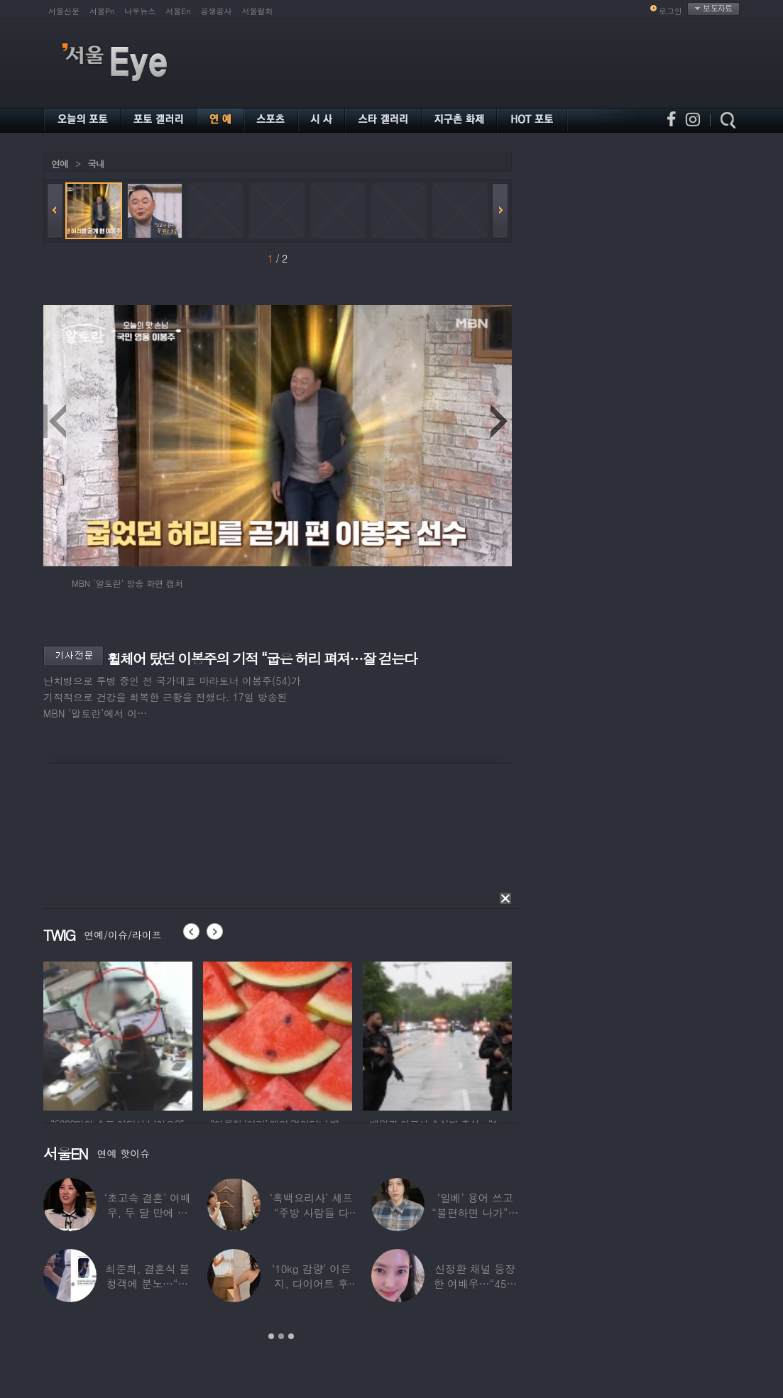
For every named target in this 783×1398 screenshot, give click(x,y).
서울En (177, 11)
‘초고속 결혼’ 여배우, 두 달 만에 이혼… (147, 1212)
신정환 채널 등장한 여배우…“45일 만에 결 (475, 1283)
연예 (59, 163)
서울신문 (64, 11)
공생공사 (216, 11)
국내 (95, 163)
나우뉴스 (139, 11)
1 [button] (271, 1336)
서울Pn (101, 11)
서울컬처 (257, 11)
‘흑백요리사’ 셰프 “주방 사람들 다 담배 (311, 1212)
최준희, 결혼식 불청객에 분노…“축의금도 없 (147, 1283)
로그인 (670, 11)
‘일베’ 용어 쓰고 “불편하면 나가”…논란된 (475, 1212)
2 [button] (281, 1336)
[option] (117, 1034)
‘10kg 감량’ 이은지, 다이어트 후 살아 (311, 1283)
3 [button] (291, 1336)
